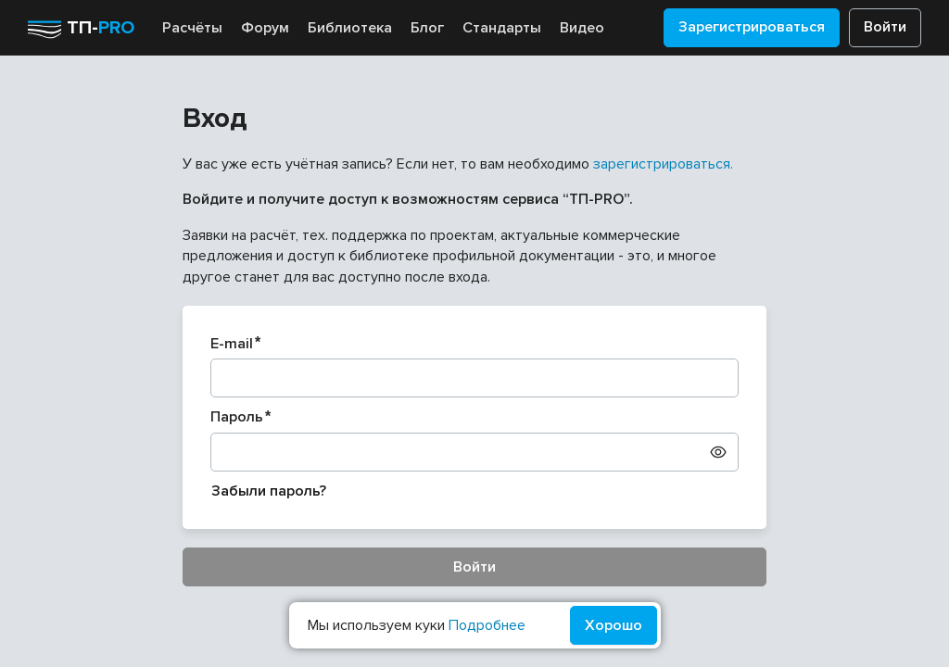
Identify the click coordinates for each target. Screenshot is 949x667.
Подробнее (487, 625)
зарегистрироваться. (663, 164)
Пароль (236, 417)
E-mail (231, 343)
